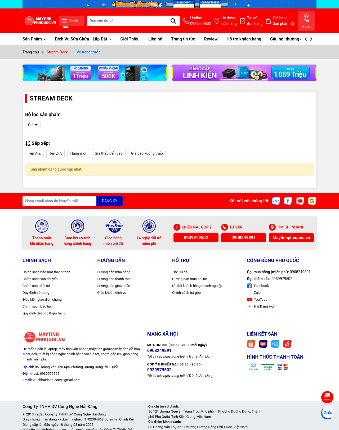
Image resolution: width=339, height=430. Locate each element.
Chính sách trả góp (186, 293)
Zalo (257, 293)
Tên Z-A (55, 153)
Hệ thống (229, 21)
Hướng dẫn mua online (189, 279)
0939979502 (196, 237)
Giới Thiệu (130, 39)
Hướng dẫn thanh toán (114, 279)
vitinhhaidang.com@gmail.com (56, 380)
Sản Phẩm (33, 39)
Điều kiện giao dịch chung (42, 299)
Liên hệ (155, 39)
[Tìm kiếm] (173, 21)
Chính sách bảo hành (39, 306)
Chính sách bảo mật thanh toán (46, 272)
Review (210, 39)
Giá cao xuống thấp (147, 153)
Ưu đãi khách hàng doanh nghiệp (197, 286)
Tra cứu (255, 21)
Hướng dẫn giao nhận (113, 286)
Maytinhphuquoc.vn (291, 237)
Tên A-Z (34, 153)
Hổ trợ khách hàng (243, 39)
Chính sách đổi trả (36, 286)
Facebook (258, 286)
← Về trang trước (86, 52)
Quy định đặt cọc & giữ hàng (44, 313)
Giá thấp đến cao (109, 153)
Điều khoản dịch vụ (111, 293)
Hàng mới (78, 153)
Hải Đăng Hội (260, 306)
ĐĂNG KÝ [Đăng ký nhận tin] (109, 201)
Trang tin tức (183, 39)
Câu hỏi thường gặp (288, 39)
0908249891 (243, 237)
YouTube (257, 299)
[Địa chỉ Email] (73, 201)
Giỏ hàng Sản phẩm (284, 21)
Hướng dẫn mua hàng (114, 272)
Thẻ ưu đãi (180, 272)
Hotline (200, 21)
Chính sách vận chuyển (40, 279)
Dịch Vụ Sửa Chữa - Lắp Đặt (81, 39)
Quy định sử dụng (36, 293)
